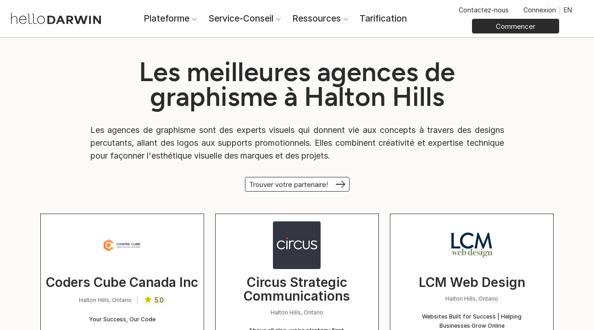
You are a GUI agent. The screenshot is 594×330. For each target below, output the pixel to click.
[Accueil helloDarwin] (56, 17)
